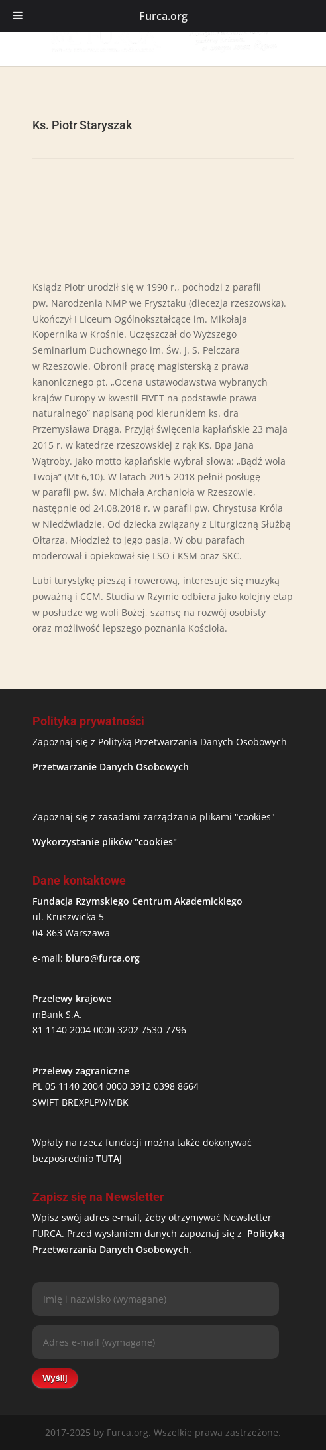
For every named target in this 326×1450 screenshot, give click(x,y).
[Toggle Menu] (18, 16)
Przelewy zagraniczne (80, 1070)
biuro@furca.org (103, 958)
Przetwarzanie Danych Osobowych (110, 767)
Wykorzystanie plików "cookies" (104, 841)
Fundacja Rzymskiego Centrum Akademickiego (137, 901)
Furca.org (163, 16)
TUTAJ (109, 1158)
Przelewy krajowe (71, 998)
